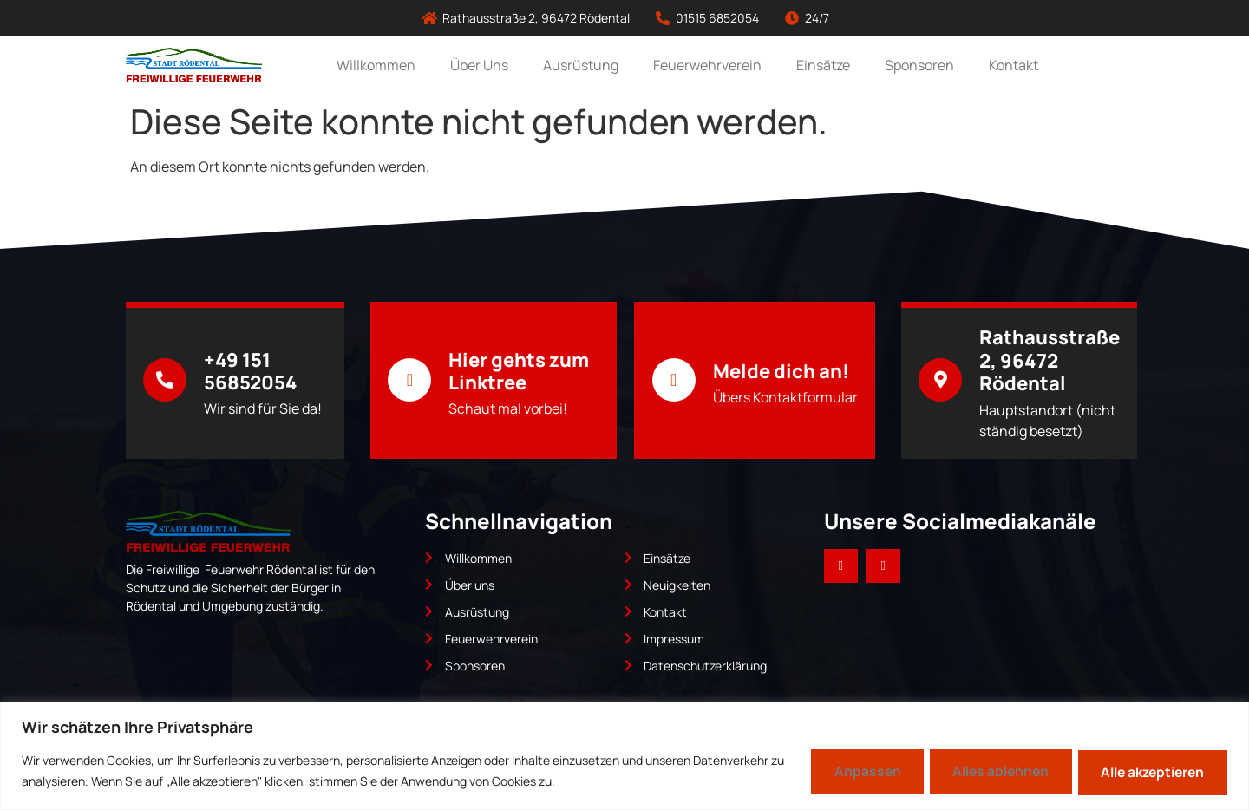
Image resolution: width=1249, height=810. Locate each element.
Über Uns (479, 65)
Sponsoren (919, 65)
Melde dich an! (781, 371)
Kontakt (1013, 65)
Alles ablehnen (984, 771)
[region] (624, 755)
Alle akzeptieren (1147, 771)
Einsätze (823, 65)
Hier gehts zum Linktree (518, 371)
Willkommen (376, 65)
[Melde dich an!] (674, 380)
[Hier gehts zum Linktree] (409, 380)
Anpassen (842, 771)
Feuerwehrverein (707, 65)
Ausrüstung (580, 65)
